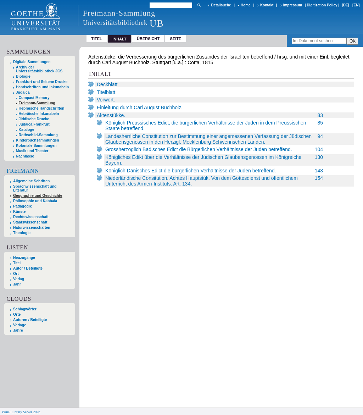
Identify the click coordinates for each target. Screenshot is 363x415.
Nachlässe (25, 156)
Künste (19, 212)
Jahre (18, 330)
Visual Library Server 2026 (20, 412)
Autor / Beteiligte (28, 268)
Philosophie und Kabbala (35, 201)
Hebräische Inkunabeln (39, 114)
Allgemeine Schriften (31, 181)
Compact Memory (34, 98)
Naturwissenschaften (31, 227)
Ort (16, 274)
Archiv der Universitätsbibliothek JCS (39, 69)
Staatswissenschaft (30, 222)
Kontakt (266, 5)
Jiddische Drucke (34, 119)
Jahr (17, 284)
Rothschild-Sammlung (38, 135)
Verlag (18, 279)
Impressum (292, 5)
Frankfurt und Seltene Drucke (42, 82)
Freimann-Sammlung (37, 103)
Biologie (23, 76)
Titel (96, 39)
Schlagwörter (25, 309)
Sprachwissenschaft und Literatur (34, 188)
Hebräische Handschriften (42, 108)
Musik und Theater (32, 151)
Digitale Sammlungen (32, 62)
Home (246, 5)
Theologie (21, 233)
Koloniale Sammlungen (36, 146)
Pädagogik (22, 206)
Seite (176, 39)
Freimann (22, 171)
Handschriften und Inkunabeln (42, 87)
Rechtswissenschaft (31, 217)
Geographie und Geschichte (37, 196)
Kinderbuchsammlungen (37, 140)
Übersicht (148, 39)
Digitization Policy (322, 5)
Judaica (23, 92)
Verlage (19, 325)
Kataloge (26, 130)
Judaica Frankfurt (34, 124)
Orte (17, 314)
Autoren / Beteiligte (30, 320)
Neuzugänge (24, 258)
